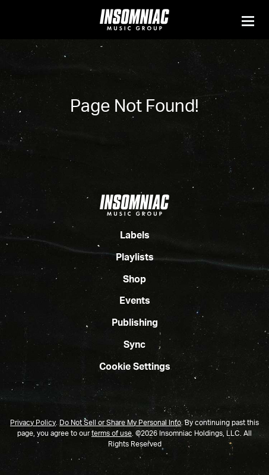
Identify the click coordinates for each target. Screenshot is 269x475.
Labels (135, 236)
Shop (134, 280)
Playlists (135, 258)
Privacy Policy (33, 423)
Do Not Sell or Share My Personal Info (120, 423)
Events (134, 301)
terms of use (111, 434)
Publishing (135, 323)
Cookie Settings (134, 367)
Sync (134, 345)
